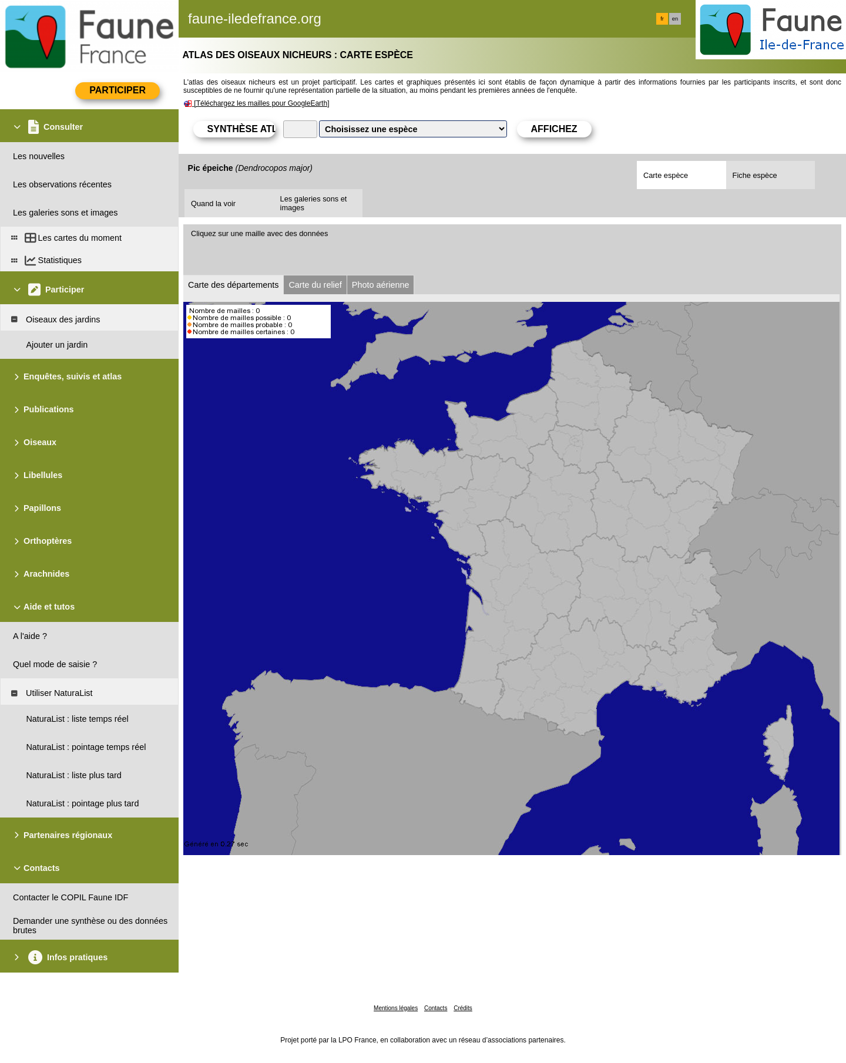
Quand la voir (213, 203)
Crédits (463, 1008)
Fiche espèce (755, 175)
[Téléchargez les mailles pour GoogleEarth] (261, 103)
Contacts (435, 1008)
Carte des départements (233, 285)
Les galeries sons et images (313, 203)
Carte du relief (314, 285)
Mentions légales (396, 1008)
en (675, 19)
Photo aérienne (380, 285)
